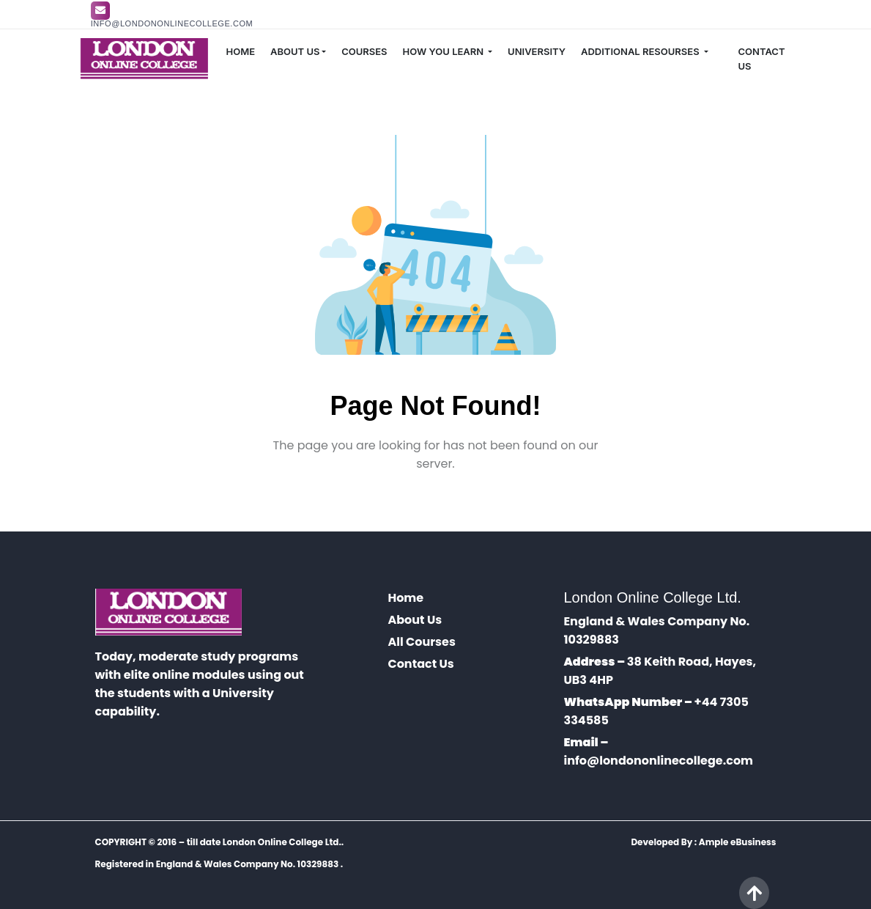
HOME (240, 51)
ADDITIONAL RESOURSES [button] (641, 51)
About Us (415, 619)
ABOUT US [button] (294, 51)
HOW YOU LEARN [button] (444, 51)
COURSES (364, 51)
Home (405, 597)
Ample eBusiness (738, 842)
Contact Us (420, 663)
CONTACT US (761, 58)
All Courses (421, 641)
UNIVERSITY (537, 51)
